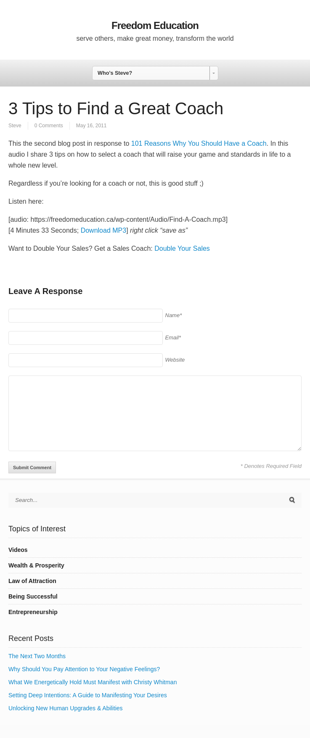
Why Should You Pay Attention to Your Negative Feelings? (84, 669)
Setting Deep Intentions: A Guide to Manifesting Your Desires (87, 695)
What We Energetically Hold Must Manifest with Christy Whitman (92, 682)
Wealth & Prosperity (36, 565)
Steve (14, 126)
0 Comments (48, 126)
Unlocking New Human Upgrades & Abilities (65, 708)
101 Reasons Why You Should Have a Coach (199, 143)
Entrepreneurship (33, 612)
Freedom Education (155, 25)
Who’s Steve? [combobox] (115, 73)
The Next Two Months (37, 656)
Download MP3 (104, 230)
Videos (18, 549)
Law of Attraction (32, 581)
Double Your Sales (182, 248)
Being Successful (33, 596)
